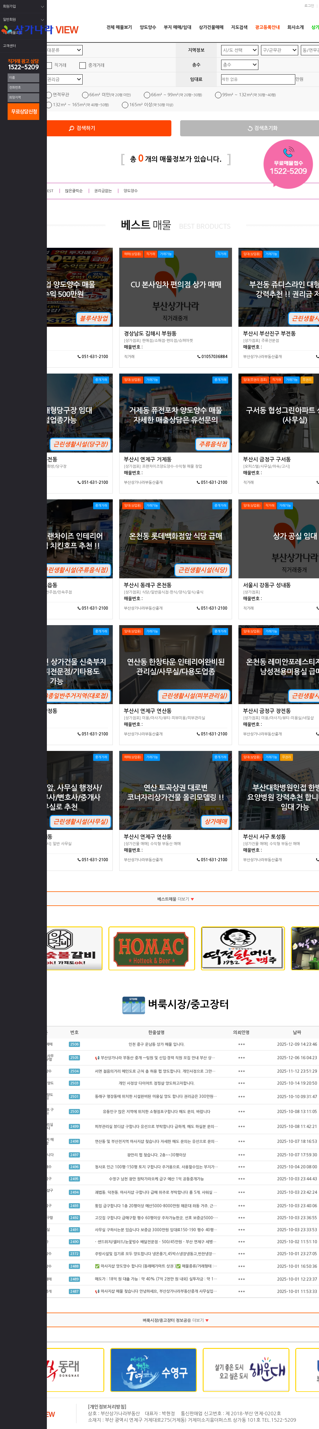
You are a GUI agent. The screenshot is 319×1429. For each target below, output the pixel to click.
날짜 (297, 1032)
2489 (74, 1279)
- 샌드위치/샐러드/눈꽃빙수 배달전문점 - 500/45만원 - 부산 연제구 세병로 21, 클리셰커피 (168, 1242)
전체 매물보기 (119, 27)
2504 (74, 1071)
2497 (74, 1155)
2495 (74, 1179)
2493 (74, 1206)
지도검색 (239, 27)
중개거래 (96, 65)
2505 (74, 1058)
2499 (74, 1126)
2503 (74, 1083)
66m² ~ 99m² (176, 94)
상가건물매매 (211, 27)
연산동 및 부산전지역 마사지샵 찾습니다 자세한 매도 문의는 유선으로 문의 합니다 (160, 1141)
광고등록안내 (267, 27)
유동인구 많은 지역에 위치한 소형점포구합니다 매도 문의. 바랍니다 (156, 1112)
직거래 (60, 65)
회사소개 (295, 27)
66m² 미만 (110, 94)
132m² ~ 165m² (81, 104)
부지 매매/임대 (177, 27)
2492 (74, 1218)
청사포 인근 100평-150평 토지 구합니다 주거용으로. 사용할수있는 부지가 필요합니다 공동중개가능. (175, 1167)
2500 (74, 1111)
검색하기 (85, 128)
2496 (74, 1167)
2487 (74, 1291)
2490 (74, 1242)
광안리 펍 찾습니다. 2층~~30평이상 (156, 1155)
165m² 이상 (151, 104)
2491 (74, 1230)
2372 (74, 1254)
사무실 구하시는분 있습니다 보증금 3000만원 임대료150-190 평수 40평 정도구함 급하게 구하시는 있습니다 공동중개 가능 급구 (199, 1230)
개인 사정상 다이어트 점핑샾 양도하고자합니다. (157, 1083)
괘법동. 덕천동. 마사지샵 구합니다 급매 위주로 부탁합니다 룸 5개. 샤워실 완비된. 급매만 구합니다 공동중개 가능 (185, 1192)
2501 (74, 1096)
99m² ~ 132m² (249, 94)
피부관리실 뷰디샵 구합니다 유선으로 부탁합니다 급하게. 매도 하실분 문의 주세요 (160, 1127)
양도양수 (148, 27)
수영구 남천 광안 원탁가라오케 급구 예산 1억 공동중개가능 (156, 1179)
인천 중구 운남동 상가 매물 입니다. (157, 1044)
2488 (74, 1266)
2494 (74, 1192)
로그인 (309, 6)
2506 (74, 1044)
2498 (74, 1141)
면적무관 (61, 94)
